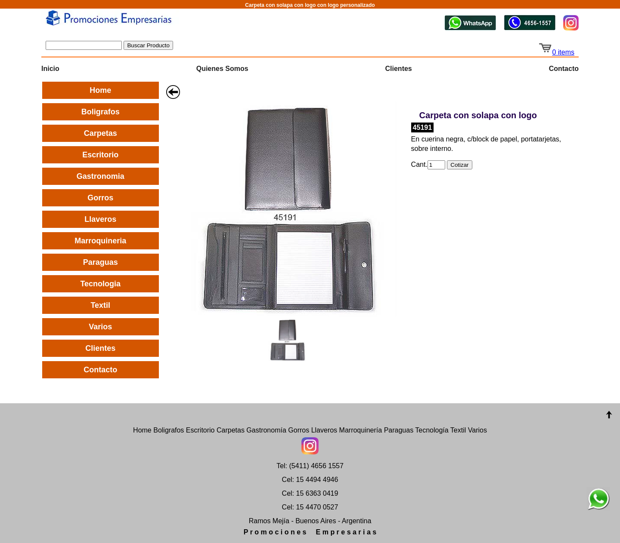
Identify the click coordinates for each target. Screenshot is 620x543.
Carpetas (100, 133)
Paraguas (100, 262)
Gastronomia (100, 176)
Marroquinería (360, 430)
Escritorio (100, 154)
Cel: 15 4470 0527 (310, 507)
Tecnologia (100, 283)
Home (100, 90)
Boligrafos (100, 111)
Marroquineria (100, 240)
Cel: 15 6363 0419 (310, 493)
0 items (556, 52)
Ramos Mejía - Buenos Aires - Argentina (310, 521)
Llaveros (100, 219)
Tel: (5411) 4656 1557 (310, 465)
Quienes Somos (222, 68)
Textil (100, 305)
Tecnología (431, 430)
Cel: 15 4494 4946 (310, 479)
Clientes (398, 68)
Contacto (564, 68)
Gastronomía (266, 430)
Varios (100, 326)
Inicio (50, 68)
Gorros (100, 197)
